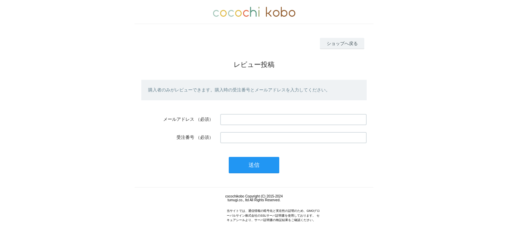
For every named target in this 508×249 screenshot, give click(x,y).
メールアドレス (178, 119)
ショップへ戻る (342, 43)
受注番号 (185, 137)
